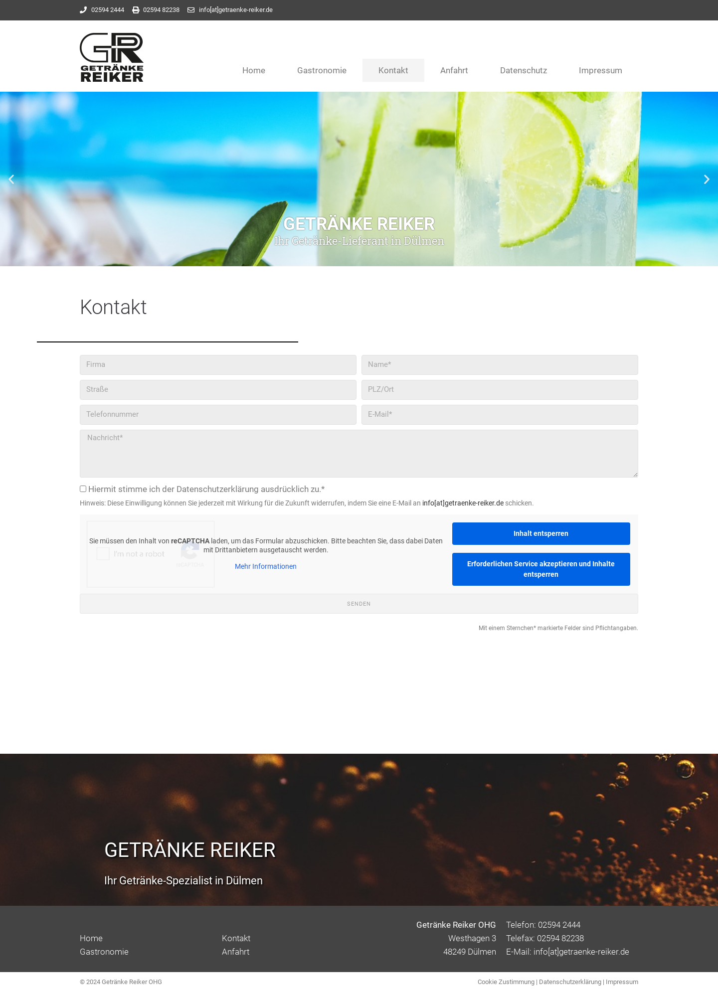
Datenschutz (523, 70)
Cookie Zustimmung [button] (506, 982)
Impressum (600, 70)
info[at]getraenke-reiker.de (463, 503)
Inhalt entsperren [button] (541, 533)
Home (253, 70)
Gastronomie (322, 70)
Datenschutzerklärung (570, 982)
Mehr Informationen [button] (266, 566)
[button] (11, 178)
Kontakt (393, 70)
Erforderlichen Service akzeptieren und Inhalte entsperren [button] (541, 569)
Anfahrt (454, 70)
